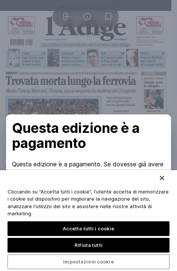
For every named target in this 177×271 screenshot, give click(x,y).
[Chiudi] (162, 178)
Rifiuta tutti (88, 245)
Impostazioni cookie (88, 262)
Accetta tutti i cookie (89, 228)
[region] (88, 220)
